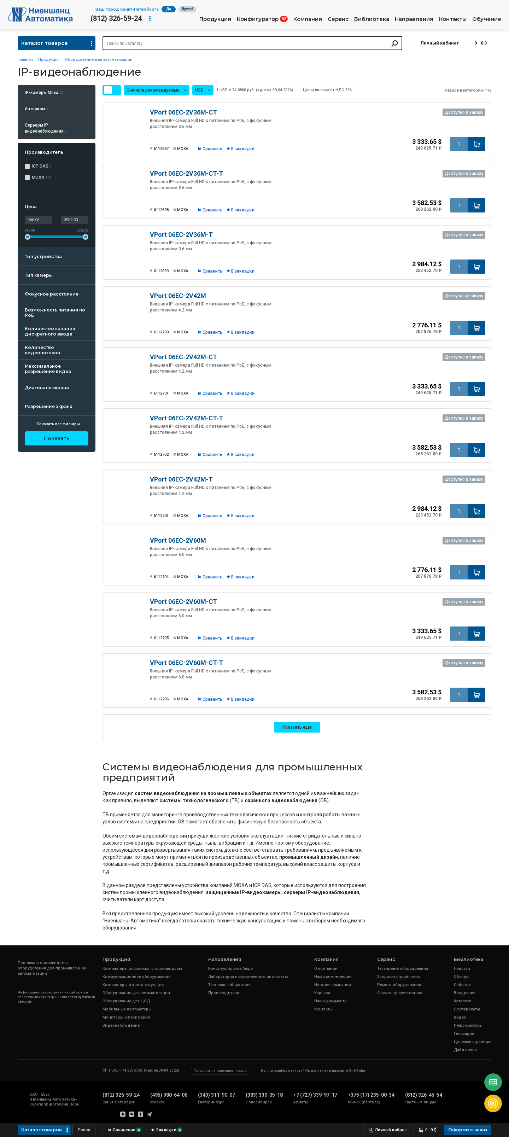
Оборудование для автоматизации (99, 59)
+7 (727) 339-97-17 (315, 1095)
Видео (460, 1017)
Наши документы (330, 1001)
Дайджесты (465, 1050)
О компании (326, 968)
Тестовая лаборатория (230, 985)
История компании (332, 985)
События (462, 985)
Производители (223, 993)
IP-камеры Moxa (44, 92)
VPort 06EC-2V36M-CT (183, 112)
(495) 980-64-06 (168, 1095)
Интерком (36, 108)
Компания (307, 19)
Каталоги (463, 1001)
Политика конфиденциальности (220, 1071)
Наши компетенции (333, 976)
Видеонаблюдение (121, 1025)
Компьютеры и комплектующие (133, 985)
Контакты (453, 19)
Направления (414, 19)
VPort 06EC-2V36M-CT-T (186, 173)
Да (168, 9)
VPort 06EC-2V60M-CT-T (186, 662)
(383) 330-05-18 (264, 1095)
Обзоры (461, 976)
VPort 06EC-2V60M (178, 540)
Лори (74, 1104)
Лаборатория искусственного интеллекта (248, 976)
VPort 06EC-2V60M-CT (183, 601)
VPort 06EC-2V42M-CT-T (186, 418)
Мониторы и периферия (126, 1017)
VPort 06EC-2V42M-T (181, 479)
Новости (462, 968)
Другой (187, 9)
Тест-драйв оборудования (402, 968)
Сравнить (212, 148)
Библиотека (371, 19)
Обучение (486, 19)
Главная (25, 59)
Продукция (215, 19)
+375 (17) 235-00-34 (371, 1095)
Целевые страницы (472, 1041)
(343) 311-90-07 (216, 1095)
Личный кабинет (440, 43)
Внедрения (464, 993)
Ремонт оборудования (399, 985)
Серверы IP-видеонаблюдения (45, 128)
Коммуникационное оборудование (136, 976)
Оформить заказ (467, 1129)
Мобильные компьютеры (127, 1009)
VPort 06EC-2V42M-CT (183, 357)
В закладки (243, 148)
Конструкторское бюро (230, 968)
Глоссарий (464, 1033)
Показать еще (297, 727)
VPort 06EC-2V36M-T (181, 234)
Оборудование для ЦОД (126, 1001)
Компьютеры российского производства (142, 968)
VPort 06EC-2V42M (178, 295)
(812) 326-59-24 (116, 18)
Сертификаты (467, 1009)
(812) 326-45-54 (423, 1095)
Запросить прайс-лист (399, 976)
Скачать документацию (399, 993)
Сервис (338, 19)
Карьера (322, 993)
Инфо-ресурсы (468, 1025)
